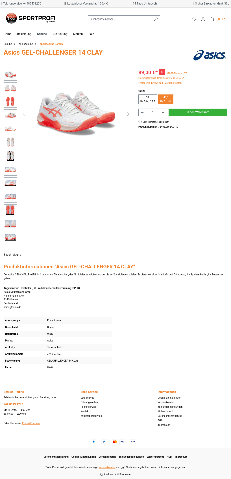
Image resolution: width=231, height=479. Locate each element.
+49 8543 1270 (13, 404)
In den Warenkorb (198, 112)
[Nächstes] (128, 114)
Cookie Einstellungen (169, 397)
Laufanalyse (87, 397)
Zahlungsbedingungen (170, 406)
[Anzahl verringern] (142, 112)
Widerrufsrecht (166, 411)
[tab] (12, 255)
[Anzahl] (153, 112)
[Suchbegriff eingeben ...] (120, 19)
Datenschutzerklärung (170, 415)
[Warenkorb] (217, 19)
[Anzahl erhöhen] (163, 112)
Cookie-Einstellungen (83, 456)
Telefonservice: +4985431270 (20, 3)
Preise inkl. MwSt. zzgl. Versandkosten (160, 82)
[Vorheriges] (23, 114)
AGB (160, 420)
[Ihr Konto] (203, 19)
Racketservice (88, 406)
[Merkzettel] (194, 19)
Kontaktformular (31, 423)
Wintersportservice (91, 415)
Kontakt (85, 411)
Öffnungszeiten (89, 402)
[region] (67, 157)
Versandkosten (166, 402)
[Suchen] (156, 19)
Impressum (164, 424)
